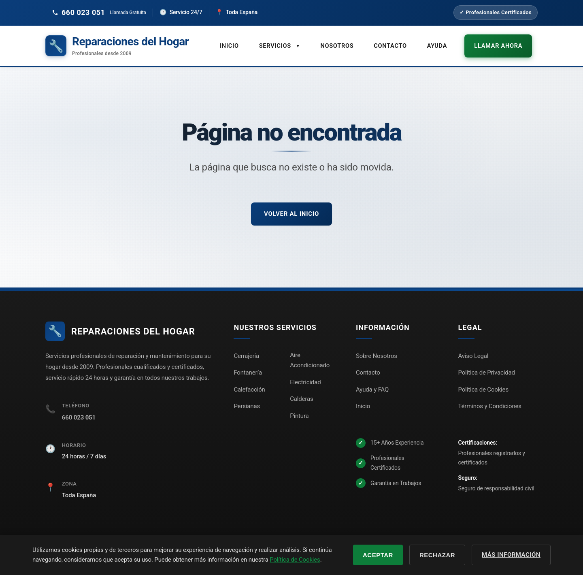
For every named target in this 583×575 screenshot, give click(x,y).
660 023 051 (79, 410)
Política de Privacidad (486, 365)
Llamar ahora (505, 41)
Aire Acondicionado (310, 353)
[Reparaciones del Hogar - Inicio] (117, 42)
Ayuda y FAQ (372, 381)
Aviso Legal (473, 348)
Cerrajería (246, 348)
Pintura (299, 408)
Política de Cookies (483, 381)
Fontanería (248, 365)
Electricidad (305, 374)
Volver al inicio (291, 206)
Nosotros (351, 41)
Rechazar (437, 555)
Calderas (301, 391)
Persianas (247, 398)
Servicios (295, 41)
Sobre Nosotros (376, 348)
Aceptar (378, 555)
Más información (511, 554)
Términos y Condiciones (489, 398)
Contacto (403, 41)
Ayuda (448, 41)
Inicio (245, 41)
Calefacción (249, 381)
